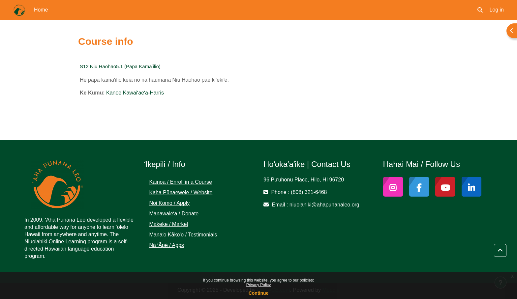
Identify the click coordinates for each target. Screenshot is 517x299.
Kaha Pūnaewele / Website (181, 192)
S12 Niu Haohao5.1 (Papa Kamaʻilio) (120, 66)
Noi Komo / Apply (169, 203)
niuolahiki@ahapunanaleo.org (324, 204)
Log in (496, 10)
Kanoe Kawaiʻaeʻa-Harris (135, 92)
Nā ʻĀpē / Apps (166, 245)
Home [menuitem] (41, 10)
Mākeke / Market (168, 224)
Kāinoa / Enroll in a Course (180, 182)
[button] (480, 10)
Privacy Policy (258, 285)
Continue (259, 293)
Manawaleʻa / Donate (174, 213)
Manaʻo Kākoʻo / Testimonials (183, 234)
